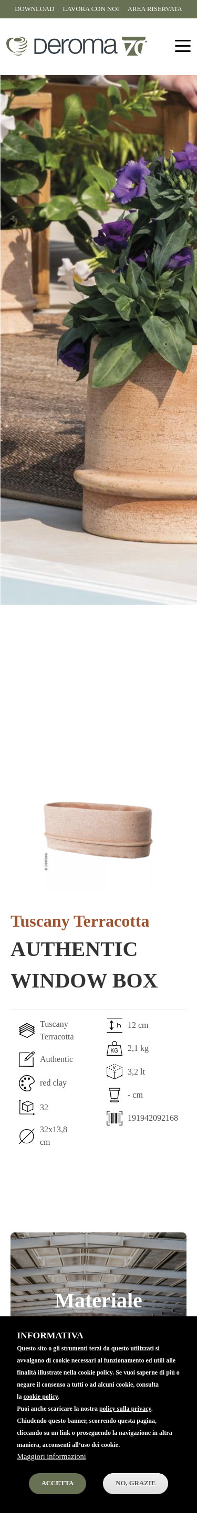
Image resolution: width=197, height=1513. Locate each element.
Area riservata (155, 9)
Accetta (58, 1501)
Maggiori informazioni (51, 1474)
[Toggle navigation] (183, 46)
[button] (98, 830)
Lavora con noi (91, 9)
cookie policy (41, 1414)
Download (34, 9)
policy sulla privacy (125, 1426)
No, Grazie (135, 1501)
